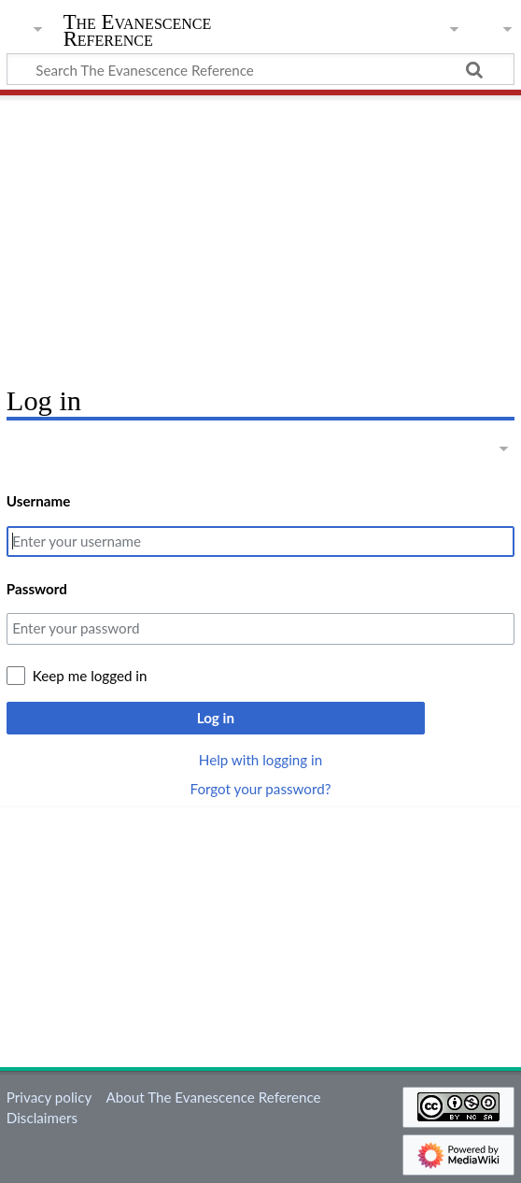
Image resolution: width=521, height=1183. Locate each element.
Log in (215, 717)
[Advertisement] (260, 233)
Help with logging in (260, 759)
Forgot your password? (260, 788)
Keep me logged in (90, 675)
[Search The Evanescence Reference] (260, 69)
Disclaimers (42, 1117)
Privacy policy (49, 1097)
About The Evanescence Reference (213, 1097)
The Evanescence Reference (137, 31)
